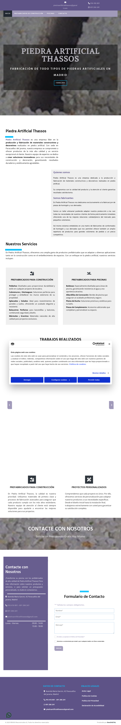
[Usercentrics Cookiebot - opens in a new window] (94, 344)
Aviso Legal (86, 691)
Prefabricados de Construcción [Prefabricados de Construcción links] (27, 13)
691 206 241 (94, 7)
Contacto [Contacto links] (58, 13)
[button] (60, 83)
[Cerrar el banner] (109, 344)
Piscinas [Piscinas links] (47, 13)
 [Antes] (9, 405)
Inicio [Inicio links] (7, 13)
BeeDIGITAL (111, 722)
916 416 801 (95, 3)
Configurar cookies (60, 380)
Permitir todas (94, 380)
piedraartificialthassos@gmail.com (65, 7)
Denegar (27, 380)
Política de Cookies (89, 696)
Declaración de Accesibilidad (93, 705)
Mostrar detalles (99, 373)
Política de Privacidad (90, 701)
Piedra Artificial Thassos (17, 139)
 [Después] (111, 405)
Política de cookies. (77, 364)
